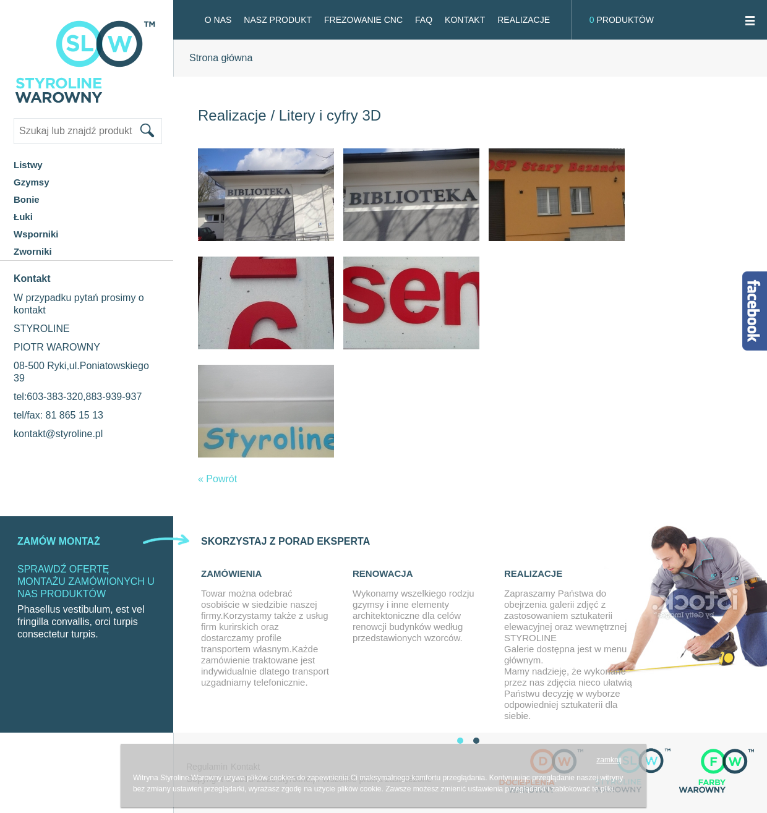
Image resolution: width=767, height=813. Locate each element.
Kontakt (465, 20)
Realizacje (523, 20)
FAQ (423, 20)
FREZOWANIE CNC (363, 20)
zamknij (609, 760)
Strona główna (220, 58)
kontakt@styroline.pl (58, 433)
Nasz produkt (278, 20)
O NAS (218, 20)
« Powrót (217, 479)
